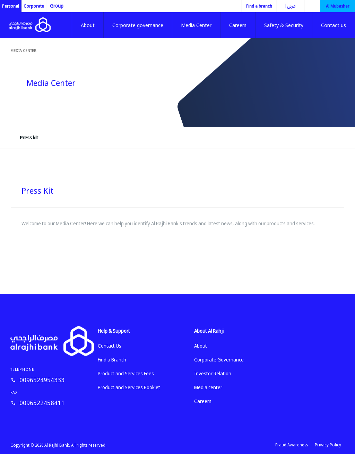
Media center (23, 50)
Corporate (34, 6)
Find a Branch (112, 359)
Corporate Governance (219, 359)
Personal (10, 6)
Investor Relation (212, 373)
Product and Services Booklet (129, 387)
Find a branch (259, 6)
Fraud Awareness (291, 445)
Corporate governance (137, 24)
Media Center (196, 24)
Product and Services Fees (126, 373)
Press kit (29, 137)
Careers (237, 24)
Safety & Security (283, 24)
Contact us (333, 24)
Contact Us (109, 345)
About (88, 24)
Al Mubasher (337, 6)
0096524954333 (41, 380)
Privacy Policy (328, 445)
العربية (286, 5)
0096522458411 (41, 403)
